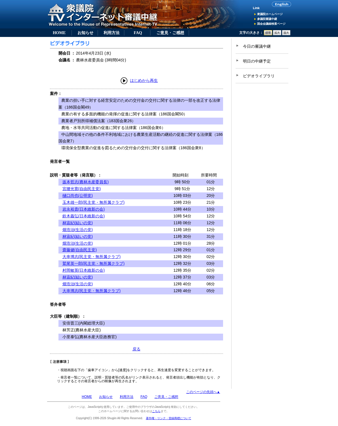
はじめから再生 (144, 80)
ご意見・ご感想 (170, 32)
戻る (136, 349)
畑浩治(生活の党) (77, 229)
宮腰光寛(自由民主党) (81, 188)
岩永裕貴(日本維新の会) (83, 209)
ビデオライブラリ (259, 76)
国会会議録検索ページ (271, 23)
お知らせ (85, 32)
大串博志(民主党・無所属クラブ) (91, 256)
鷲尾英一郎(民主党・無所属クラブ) (93, 263)
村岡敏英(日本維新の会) (83, 270)
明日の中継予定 (257, 61)
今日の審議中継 (257, 46)
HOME (59, 32)
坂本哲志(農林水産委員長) (85, 182)
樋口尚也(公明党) (77, 195)
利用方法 (111, 32)
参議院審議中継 (267, 18)
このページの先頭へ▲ (203, 392)
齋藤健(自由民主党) (79, 250)
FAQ (138, 32)
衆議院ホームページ (270, 14)
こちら (156, 411)
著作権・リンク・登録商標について (168, 418)
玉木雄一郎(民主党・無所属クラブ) (93, 202)
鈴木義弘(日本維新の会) (83, 216)
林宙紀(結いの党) (77, 223)
